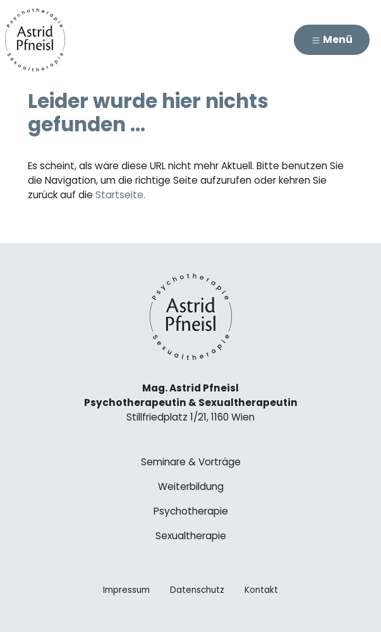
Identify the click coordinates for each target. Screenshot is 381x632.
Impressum (126, 590)
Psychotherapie (191, 511)
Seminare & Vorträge (191, 461)
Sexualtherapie (190, 535)
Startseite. (120, 194)
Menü (332, 39)
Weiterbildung (191, 486)
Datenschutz (197, 590)
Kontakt (261, 590)
